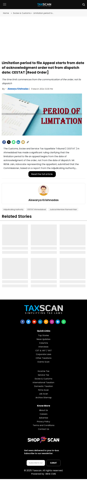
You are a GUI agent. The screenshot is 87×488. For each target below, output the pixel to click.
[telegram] (58, 322)
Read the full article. (42, 174)
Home (6, 13)
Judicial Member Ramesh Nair (63, 209)
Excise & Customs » (22, 13)
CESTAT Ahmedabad (36, 209)
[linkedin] (40, 322)
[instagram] (52, 322)
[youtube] (34, 322)
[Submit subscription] (53, 463)
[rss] (46, 322)
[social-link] (28, 142)
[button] (4, 6)
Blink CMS (43, 473)
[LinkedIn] (18, 142)
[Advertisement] (43, 38)
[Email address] (36, 463)
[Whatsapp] (14, 142)
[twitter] (28, 322)
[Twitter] (9, 142)
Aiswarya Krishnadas (18, 89)
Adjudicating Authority (13, 209)
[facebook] (4, 142)
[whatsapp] (63, 322)
